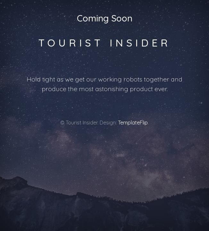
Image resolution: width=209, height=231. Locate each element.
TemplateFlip (133, 122)
